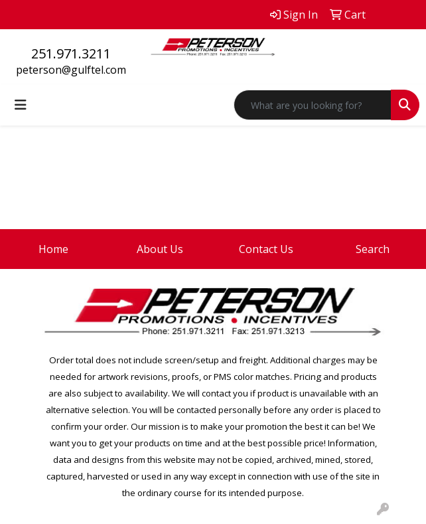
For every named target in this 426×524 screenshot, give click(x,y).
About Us (160, 249)
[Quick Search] (312, 105)
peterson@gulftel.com (71, 69)
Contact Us (266, 249)
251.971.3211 (71, 53)
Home (53, 249)
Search (373, 249)
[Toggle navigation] (21, 105)
